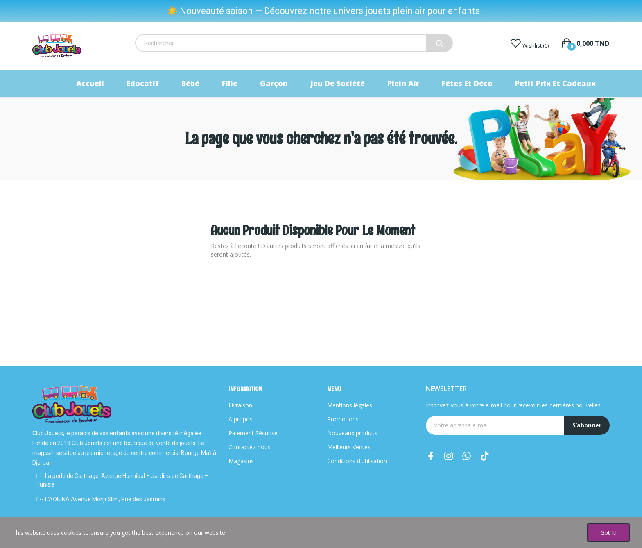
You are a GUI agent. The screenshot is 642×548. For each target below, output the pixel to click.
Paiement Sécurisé (253, 433)
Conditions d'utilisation (357, 461)
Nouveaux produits (352, 433)
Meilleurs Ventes (349, 447)
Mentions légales (349, 405)
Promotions (343, 419)
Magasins (241, 461)
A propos (240, 419)
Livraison (240, 405)
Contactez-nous (249, 447)
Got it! (608, 533)
